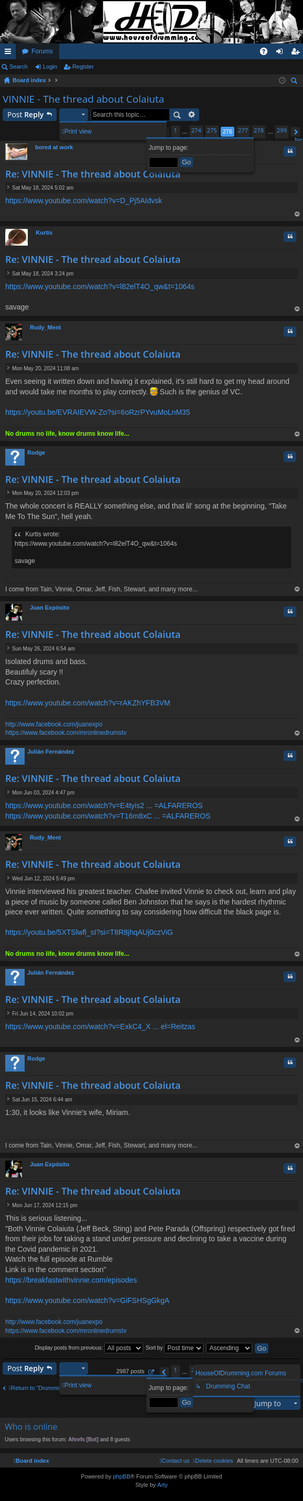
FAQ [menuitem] (267, 53)
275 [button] (212, 130)
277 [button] (243, 130)
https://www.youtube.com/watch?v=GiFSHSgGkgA (87, 1300)
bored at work (54, 147)
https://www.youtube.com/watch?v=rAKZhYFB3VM (87, 703)
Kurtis (44, 232)
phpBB (121, 1476)
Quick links (10, 53)
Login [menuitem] (281, 53)
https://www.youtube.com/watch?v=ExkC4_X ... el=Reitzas (100, 1026)
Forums (42, 51)
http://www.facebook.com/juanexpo (53, 724)
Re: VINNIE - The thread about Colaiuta (92, 174)
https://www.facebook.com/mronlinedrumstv (65, 732)
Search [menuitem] (295, 82)
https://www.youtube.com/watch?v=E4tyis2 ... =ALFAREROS (104, 805)
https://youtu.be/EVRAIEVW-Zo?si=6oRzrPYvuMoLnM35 (97, 412)
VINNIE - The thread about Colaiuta (83, 99)
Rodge (36, 452)
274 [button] (196, 130)
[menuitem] (213, 1461)
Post (25, 114)
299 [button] (282, 130)
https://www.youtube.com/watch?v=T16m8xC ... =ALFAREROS (107, 816)
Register (83, 66)
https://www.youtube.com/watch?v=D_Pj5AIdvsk (83, 200)
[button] (295, 132)
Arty (162, 1485)
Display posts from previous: (89, 1348)
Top (297, 215)
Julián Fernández (50, 751)
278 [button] (259, 130)
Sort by (175, 1348)
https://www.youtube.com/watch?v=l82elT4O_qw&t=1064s (99, 286)
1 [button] (175, 130)
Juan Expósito (49, 607)
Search (18, 66)
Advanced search (192, 114)
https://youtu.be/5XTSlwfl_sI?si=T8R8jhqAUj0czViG (89, 932)
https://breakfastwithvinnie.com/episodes (71, 1280)
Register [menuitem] (297, 53)
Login (50, 66)
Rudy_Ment (45, 327)
